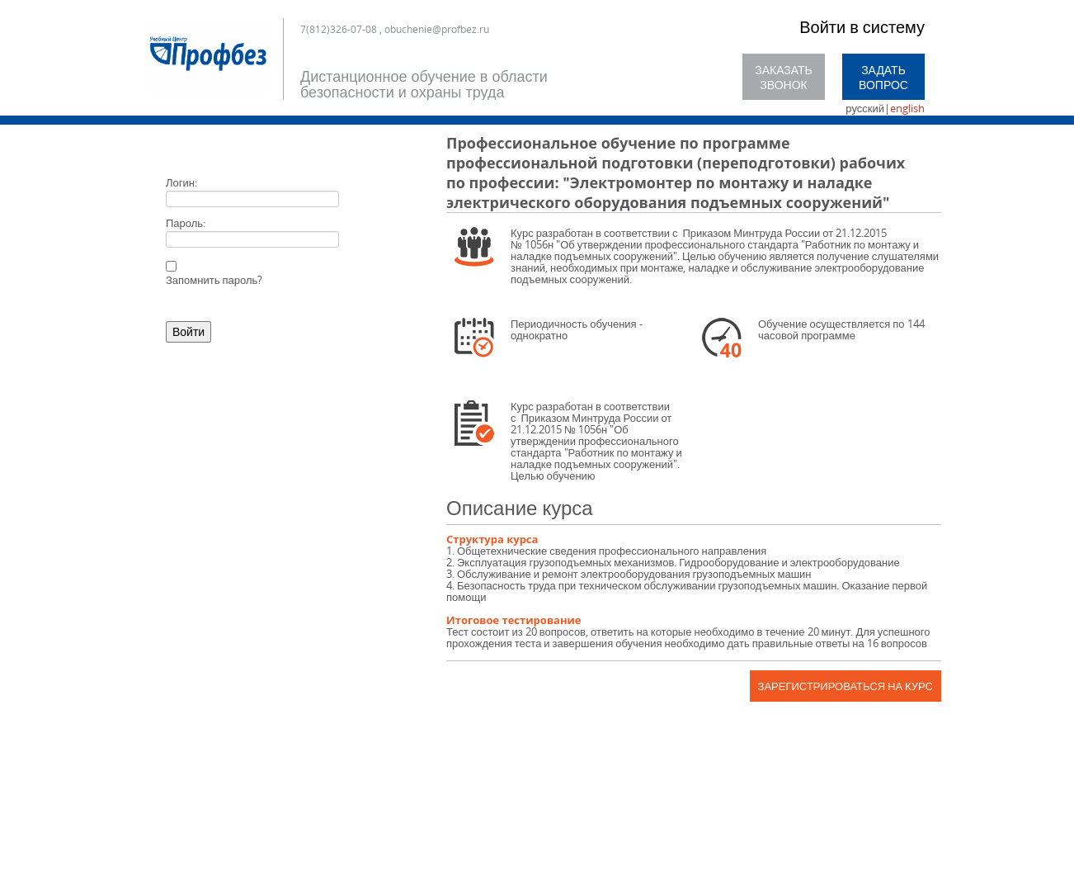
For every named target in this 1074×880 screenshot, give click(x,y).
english (907, 108)
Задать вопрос (883, 77)
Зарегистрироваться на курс (845, 686)
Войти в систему (862, 27)
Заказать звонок (784, 77)
